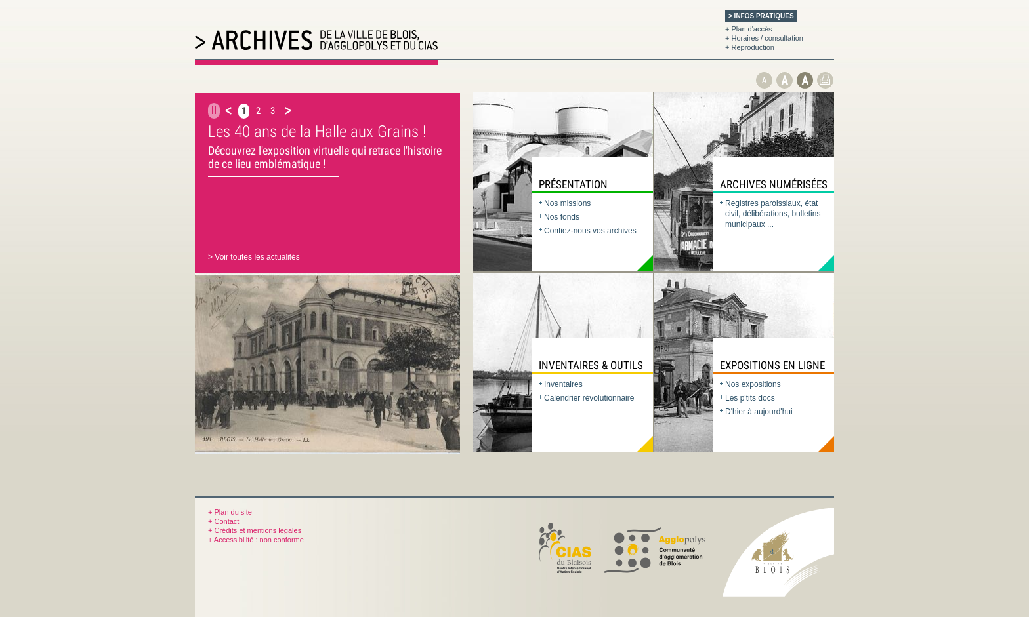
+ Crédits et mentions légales (254, 530)
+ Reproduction (749, 47)
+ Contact (223, 521)
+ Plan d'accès (748, 29)
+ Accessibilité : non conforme (256, 540)
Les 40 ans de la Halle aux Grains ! (317, 131)
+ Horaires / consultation (764, 38)
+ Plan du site (230, 512)
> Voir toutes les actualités (254, 257)
